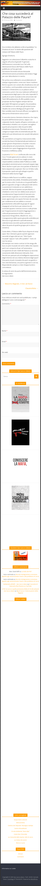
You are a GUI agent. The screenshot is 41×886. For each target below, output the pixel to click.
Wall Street (14, 154)
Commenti (20, 857)
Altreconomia (20, 823)
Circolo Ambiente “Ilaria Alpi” (20, 831)
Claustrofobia (31, 288)
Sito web (5, 352)
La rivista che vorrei (20, 840)
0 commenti (18, 20)
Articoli (20, 854)
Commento (6, 304)
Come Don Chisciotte (20, 834)
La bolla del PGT (27, 571)
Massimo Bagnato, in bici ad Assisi (17, 284)
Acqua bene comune (20, 820)
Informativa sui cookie (9, 868)
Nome (4, 331)
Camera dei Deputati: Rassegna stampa (20, 825)
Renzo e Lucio (20, 843)
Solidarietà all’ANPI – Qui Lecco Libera (15, 584)
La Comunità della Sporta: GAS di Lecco (20, 837)
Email (4, 342)
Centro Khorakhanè (20, 828)
